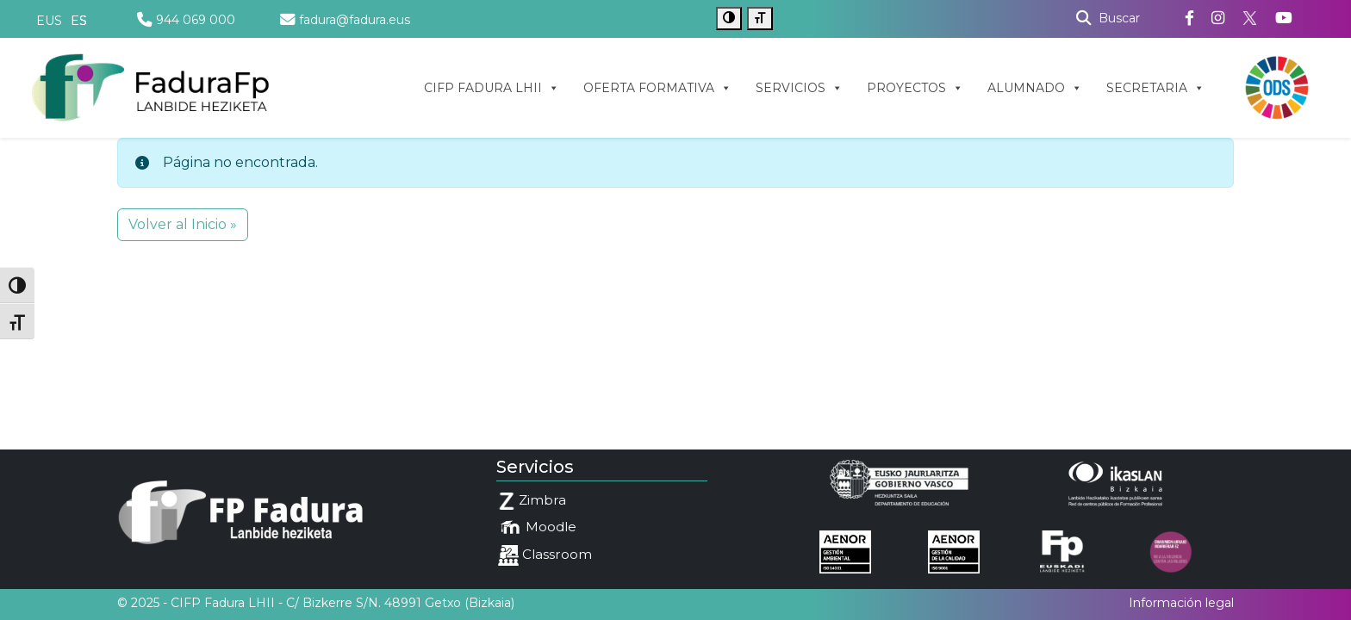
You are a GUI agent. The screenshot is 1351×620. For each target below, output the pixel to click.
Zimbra (532, 501)
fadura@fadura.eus (345, 20)
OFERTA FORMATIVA (657, 88)
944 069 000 (186, 20)
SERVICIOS (799, 88)
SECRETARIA (1155, 88)
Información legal (1181, 603)
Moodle (537, 528)
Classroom (545, 555)
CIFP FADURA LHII (491, 88)
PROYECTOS (915, 88)
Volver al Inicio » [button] (182, 224)
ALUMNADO (1034, 88)
